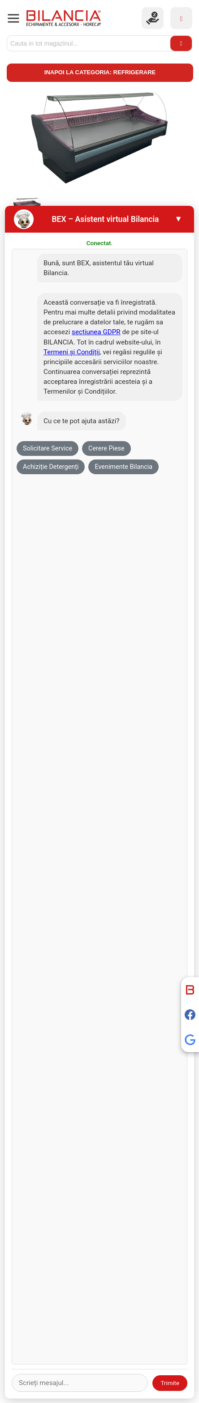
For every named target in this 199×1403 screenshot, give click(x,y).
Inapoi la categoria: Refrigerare (100, 72)
